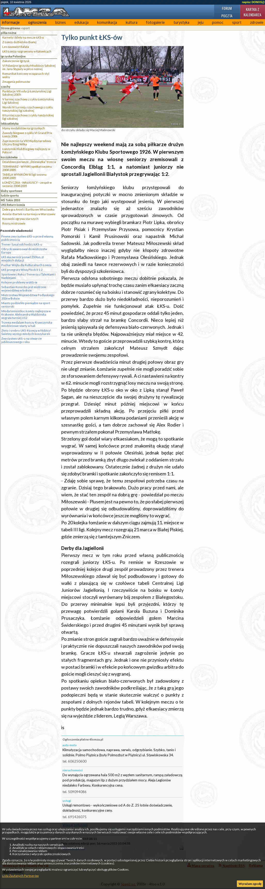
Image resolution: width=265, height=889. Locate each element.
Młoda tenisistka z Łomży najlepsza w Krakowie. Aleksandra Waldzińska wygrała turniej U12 (26, 314)
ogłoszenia (37, 22)
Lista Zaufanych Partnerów (20, 876)
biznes (60, 22)
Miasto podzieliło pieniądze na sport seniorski (25, 304)
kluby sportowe (11, 190)
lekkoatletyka (10, 123)
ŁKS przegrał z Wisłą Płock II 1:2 (21, 269)
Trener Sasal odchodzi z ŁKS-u (21, 244)
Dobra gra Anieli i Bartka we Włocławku (28, 209)
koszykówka (9, 157)
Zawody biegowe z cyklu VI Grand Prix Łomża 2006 (27, 134)
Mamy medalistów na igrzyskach (23, 128)
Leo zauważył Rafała (15, 46)
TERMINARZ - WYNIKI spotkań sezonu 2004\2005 (27, 168)
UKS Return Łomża (13, 204)
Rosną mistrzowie (14, 223)
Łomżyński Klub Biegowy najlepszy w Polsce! (26, 150)
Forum (227, 8)
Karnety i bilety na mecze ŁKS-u (23, 37)
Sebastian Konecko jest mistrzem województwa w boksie (23, 288)
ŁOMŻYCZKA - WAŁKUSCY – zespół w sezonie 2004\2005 (27, 184)
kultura (131, 22)
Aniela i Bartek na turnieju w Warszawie (29, 214)
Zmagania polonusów (16, 81)
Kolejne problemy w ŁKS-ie (19, 282)
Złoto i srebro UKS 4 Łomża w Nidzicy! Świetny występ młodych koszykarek (26, 332)
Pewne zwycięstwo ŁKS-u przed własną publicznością (27, 238)
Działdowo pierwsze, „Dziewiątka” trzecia (29, 161)
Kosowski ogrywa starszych (20, 218)
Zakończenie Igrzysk (15, 61)
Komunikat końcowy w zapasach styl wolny (25, 75)
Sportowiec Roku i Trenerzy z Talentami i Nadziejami (28, 276)
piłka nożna (8, 32)
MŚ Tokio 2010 (10, 200)
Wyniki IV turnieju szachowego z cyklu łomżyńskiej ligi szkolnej (27, 109)
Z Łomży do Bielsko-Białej (19, 42)
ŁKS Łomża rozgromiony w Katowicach (26, 51)
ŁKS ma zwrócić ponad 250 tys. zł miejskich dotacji (22, 258)
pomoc (217, 22)
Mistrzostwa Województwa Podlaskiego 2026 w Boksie (27, 296)
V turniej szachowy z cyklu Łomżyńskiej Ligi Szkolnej (28, 101)
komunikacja (107, 22)
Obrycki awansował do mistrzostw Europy (24, 250)
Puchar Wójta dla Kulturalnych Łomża (26, 265)
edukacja (81, 22)
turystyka (181, 22)
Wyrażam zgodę (250, 884)
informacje (11, 22)
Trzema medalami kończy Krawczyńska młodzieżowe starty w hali (26, 324)
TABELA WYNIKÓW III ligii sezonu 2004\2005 (24, 176)
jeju (201, 22)
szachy (5, 86)
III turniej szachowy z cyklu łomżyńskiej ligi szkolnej (28, 117)
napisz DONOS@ (253, 2)
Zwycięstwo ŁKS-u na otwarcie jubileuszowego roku (21, 340)
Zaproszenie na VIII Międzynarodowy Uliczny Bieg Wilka (26, 142)
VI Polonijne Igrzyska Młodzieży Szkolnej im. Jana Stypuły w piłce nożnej (29, 67)
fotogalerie (155, 22)
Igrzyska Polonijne (13, 56)
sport (236, 22)
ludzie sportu (10, 195)
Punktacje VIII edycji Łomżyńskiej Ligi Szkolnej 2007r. (26, 92)
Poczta (226, 15)
